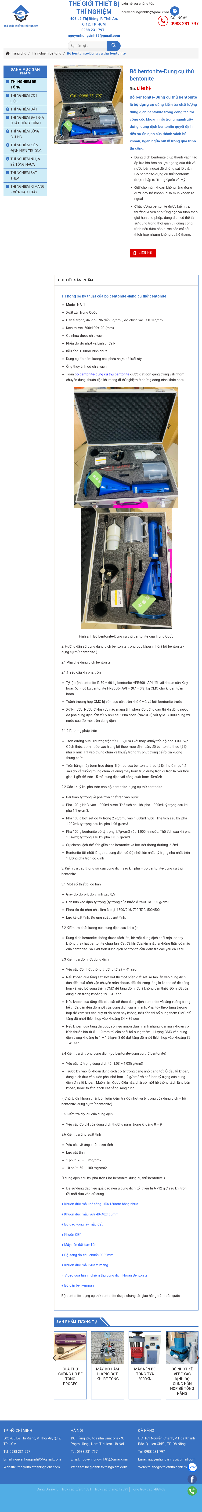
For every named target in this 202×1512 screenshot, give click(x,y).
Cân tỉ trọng (75, 319)
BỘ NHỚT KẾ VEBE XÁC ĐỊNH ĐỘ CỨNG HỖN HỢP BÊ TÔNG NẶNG (182, 1380)
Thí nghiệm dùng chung (25, 134)
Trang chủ (29, 34)
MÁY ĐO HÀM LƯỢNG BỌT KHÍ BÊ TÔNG (107, 1373)
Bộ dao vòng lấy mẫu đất (83, 1223)
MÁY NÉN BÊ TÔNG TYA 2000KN (144, 1373)
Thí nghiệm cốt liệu (24, 98)
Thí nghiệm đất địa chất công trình (27, 120)
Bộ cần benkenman (79, 1284)
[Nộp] (114, 46)
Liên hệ (177, 34)
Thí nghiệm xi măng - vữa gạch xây (27, 189)
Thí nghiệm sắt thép (24, 175)
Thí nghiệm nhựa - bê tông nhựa (26, 162)
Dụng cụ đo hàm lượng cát (86, 358)
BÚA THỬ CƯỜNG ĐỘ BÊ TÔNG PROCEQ (70, 1375)
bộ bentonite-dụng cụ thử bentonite (102, 373)
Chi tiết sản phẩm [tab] (72, 279)
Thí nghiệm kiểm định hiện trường (26, 148)
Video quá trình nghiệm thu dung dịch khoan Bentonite (106, 1274)
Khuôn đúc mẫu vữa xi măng (86, 1264)
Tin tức (145, 34)
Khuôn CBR (73, 1233)
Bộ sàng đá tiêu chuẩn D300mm (88, 1254)
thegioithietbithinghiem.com (39, 1466)
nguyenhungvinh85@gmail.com (145, 12)
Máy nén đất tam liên (80, 1243)
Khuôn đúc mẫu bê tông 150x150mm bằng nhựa (101, 1203)
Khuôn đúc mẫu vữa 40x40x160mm (91, 1213)
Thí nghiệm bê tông (46, 53)
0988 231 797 (92, 30)
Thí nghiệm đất (24, 109)
